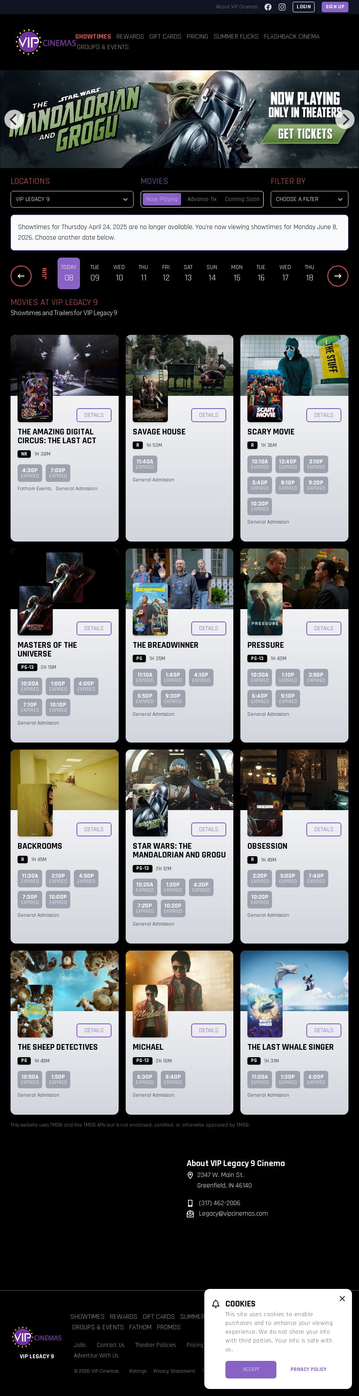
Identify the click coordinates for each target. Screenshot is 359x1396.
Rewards (130, 36)
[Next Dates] (337, 276)
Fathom (140, 1327)
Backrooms (40, 846)
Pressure (265, 645)
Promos (169, 1327)
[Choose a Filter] (309, 199)
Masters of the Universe (47, 649)
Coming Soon (242, 199)
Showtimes (93, 36)
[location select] (72, 199)
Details (94, 415)
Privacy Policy (308, 1369)
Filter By (288, 181)
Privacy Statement (174, 1371)
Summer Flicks (236, 36)
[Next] (345, 119)
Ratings (137, 1371)
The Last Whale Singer (290, 1047)
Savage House (159, 432)
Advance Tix (202, 199)
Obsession (267, 846)
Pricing (197, 36)
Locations (30, 181)
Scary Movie (270, 432)
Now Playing (162, 199)
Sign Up (335, 7)
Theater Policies (155, 1345)
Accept (251, 1369)
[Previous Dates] (21, 276)
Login (304, 7)
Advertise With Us (96, 1356)
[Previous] (14, 119)
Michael (148, 1047)
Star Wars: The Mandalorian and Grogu (179, 850)
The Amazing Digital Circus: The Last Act (57, 436)
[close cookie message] (342, 1298)
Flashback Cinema (291, 36)
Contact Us (111, 1345)
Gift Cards (165, 36)
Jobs (80, 1345)
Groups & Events (103, 47)
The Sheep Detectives (58, 1047)
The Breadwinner (166, 645)
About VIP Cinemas (236, 7)
